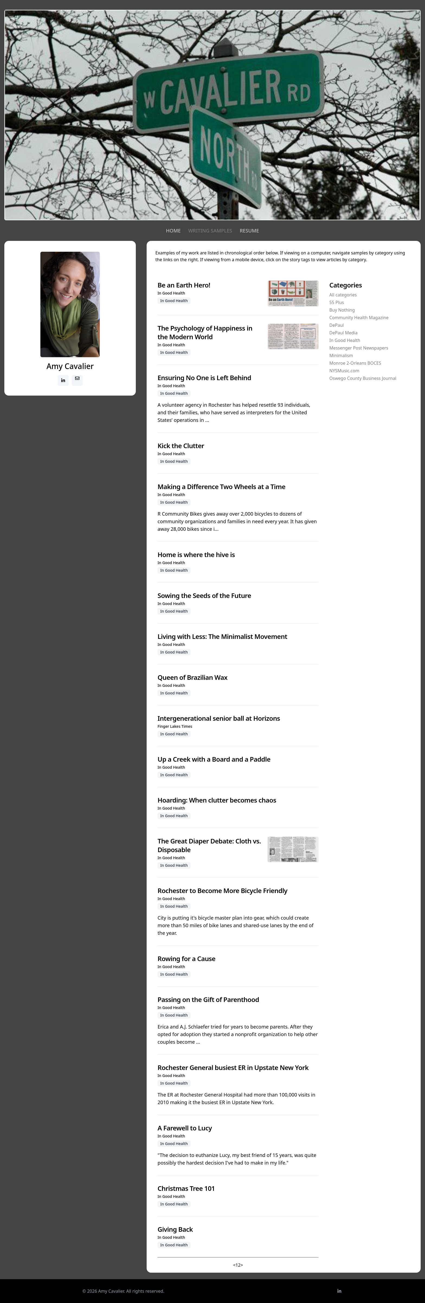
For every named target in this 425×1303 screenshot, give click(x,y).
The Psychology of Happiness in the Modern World (204, 332)
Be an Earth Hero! (183, 284)
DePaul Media (343, 333)
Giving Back (175, 1229)
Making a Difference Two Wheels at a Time (221, 486)
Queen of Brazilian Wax (192, 677)
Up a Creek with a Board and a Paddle (213, 759)
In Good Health (344, 340)
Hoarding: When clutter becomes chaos (216, 800)
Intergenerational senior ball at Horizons (218, 718)
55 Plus (336, 302)
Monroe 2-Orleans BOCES (355, 363)
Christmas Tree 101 (186, 1188)
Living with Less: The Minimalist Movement (222, 636)
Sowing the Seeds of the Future (204, 595)
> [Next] (241, 1265)
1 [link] (237, 1265)
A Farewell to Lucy (184, 1127)
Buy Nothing (342, 310)
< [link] (234, 1265)
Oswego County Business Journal (362, 378)
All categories (343, 295)
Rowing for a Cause (186, 958)
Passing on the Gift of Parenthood (208, 999)
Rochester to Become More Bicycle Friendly (222, 890)
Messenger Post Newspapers (358, 348)
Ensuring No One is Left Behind (204, 377)
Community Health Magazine (358, 318)
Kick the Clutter (180, 445)
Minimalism (341, 355)
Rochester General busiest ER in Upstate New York (232, 1067)
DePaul (336, 325)
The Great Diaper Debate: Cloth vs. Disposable (209, 845)
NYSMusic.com (344, 371)
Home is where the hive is (196, 554)
